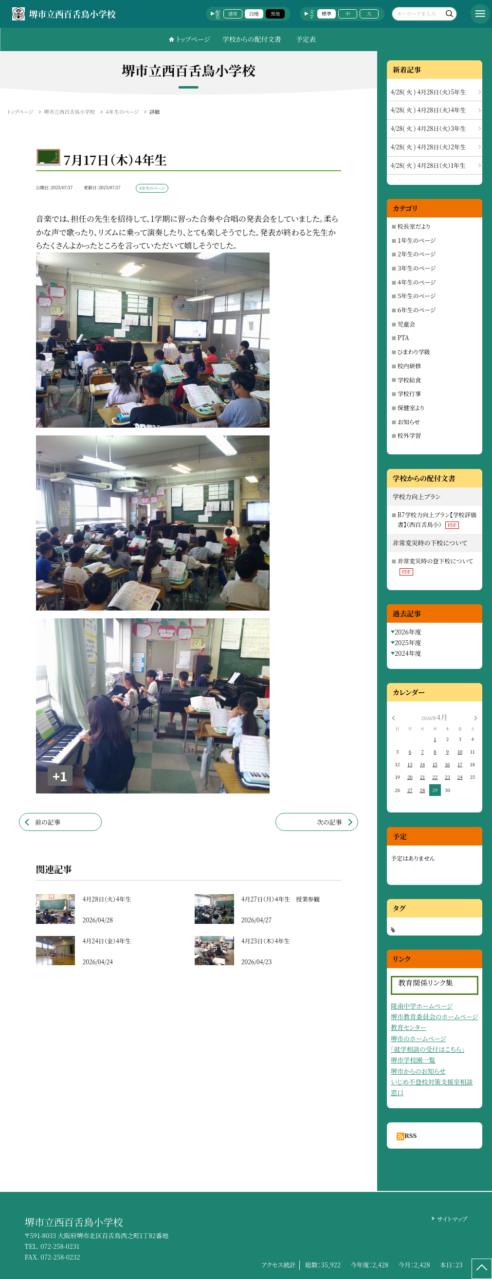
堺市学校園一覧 (413, 1059)
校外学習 (409, 435)
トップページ (193, 39)
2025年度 (408, 642)
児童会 (406, 324)
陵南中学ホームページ (422, 1005)
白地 (253, 13)
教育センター (408, 1027)
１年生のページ (417, 240)
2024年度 (408, 653)
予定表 (306, 39)
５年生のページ (417, 295)
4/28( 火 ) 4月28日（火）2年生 (428, 147)
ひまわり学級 (414, 351)
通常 (232, 13)
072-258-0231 (59, 1246)
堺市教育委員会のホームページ (434, 1016)
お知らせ (409, 421)
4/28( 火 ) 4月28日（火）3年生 (428, 128)
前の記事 (47, 822)
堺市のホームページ (418, 1038)
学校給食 (409, 380)
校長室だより (414, 226)
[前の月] (393, 717)
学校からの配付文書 (251, 39)
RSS (410, 1135)
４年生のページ (417, 282)
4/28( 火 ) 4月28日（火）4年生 (428, 110)
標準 (326, 13)
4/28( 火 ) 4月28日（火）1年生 (428, 165)
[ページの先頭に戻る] (482, 1269)
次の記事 (329, 822)
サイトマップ (452, 1219)
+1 (60, 776)
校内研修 (409, 365)
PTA (403, 337)
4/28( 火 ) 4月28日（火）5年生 (428, 92)
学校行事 (409, 393)
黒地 (275, 13)
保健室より (411, 407)
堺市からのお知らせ (418, 1071)
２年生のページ (417, 254)
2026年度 (408, 631)
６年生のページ (417, 310)
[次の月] (475, 717)
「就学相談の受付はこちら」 (427, 1049)
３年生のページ (417, 268)
